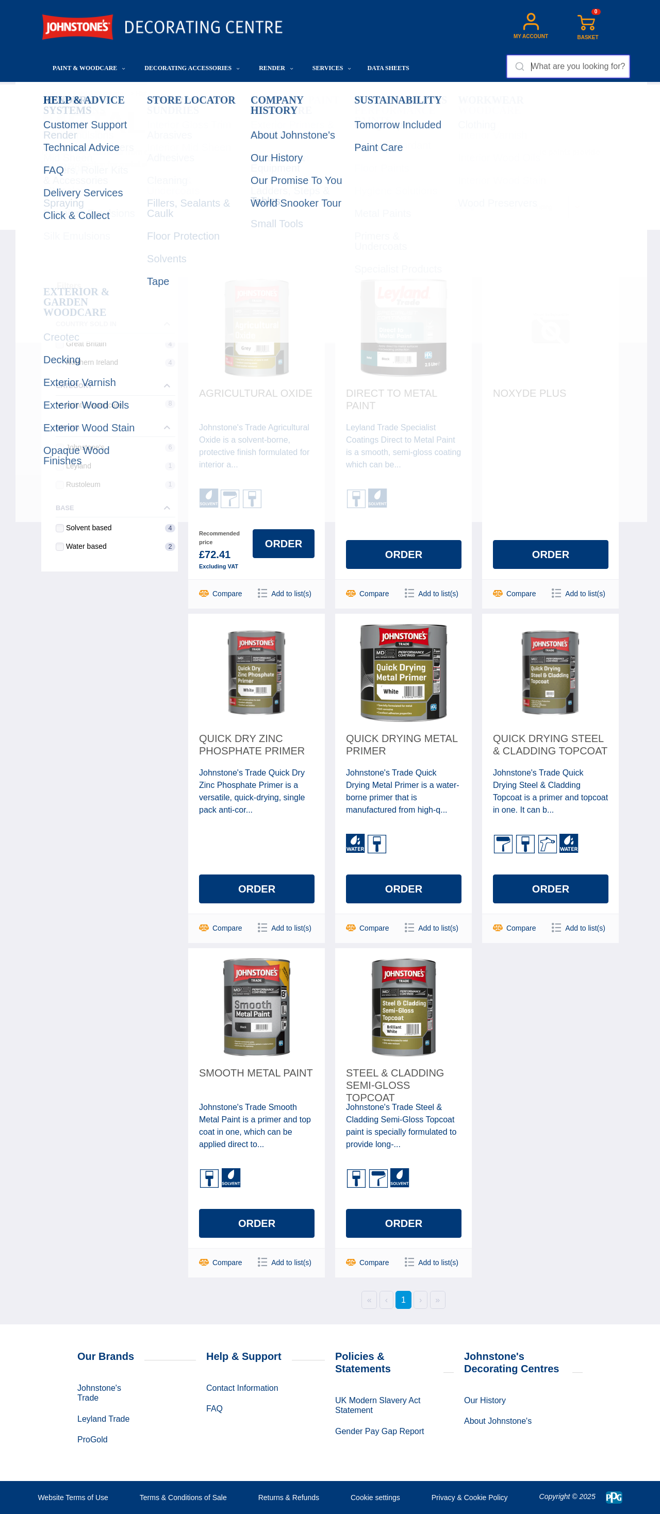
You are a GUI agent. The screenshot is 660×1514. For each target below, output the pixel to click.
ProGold (92, 1439)
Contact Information (242, 1388)
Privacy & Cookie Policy (470, 1497)
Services (332, 68)
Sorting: (465, 207)
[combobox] (568, 66)
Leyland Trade (103, 1419)
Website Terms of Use (73, 1497)
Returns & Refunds (288, 1497)
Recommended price (219, 537)
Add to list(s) (284, 593)
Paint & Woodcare (89, 68)
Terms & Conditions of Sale (183, 1497)
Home (52, 93)
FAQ (214, 1408)
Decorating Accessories (192, 68)
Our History (485, 1400)
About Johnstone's (498, 1421)
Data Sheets (388, 68)
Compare (220, 593)
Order (283, 543)
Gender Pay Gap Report (379, 1431)
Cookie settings (375, 1497)
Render (276, 68)
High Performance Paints (170, 93)
